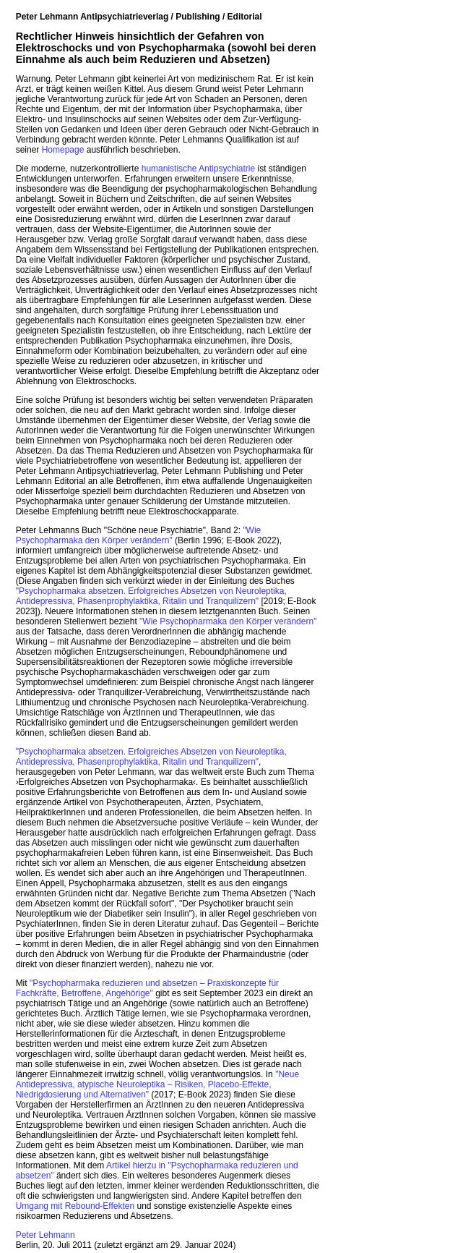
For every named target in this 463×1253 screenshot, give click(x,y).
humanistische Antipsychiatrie (198, 168)
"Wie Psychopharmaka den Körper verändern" (138, 535)
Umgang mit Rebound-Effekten (75, 1206)
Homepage (63, 150)
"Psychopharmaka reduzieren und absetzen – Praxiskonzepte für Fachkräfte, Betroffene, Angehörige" (147, 988)
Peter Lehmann (45, 1235)
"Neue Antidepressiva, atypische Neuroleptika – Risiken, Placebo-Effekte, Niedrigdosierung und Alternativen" (157, 1084)
